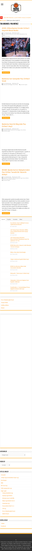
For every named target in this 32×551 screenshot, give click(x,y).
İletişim (2, 308)
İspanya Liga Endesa (7, 495)
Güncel (3, 219)
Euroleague (10, 84)
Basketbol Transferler (7, 178)
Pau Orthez (15, 84)
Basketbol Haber (6, 130)
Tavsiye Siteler (4, 302)
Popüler (9, 219)
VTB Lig (4, 508)
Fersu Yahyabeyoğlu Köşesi (7, 300)
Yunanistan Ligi (6, 503)
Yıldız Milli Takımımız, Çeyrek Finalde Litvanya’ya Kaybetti (17, 17)
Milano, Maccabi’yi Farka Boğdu (18, 252)
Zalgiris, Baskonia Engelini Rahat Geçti (19, 259)
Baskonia (5, 84)
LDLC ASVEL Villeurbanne (19, 34)
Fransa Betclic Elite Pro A (8, 34)
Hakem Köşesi (5, 513)
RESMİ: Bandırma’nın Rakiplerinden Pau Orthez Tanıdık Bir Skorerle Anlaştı (16, 172)
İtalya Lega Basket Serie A (8, 500)
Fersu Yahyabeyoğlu (7, 33)
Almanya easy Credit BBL (8, 498)
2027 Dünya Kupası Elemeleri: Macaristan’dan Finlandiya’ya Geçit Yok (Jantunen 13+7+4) (19, 239)
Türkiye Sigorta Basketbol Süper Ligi (10, 477)
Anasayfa (3, 20)
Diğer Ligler (4, 491)
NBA (2, 483)
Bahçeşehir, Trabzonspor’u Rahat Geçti (19, 273)
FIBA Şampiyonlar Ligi (17, 178)
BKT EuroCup (4, 485)
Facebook (3, 526)
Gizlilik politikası (5, 305)
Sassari (13, 179)
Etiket (21, 219)
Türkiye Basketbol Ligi (7, 493)
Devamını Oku (6, 72)
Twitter (3, 523)
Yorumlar (15, 219)
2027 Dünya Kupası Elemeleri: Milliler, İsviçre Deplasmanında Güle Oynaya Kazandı (19, 231)
